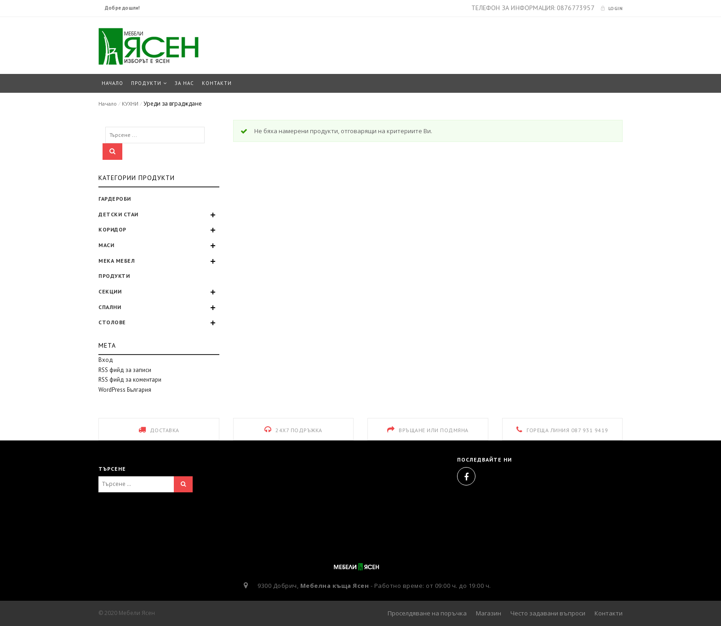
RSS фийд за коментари (129, 379)
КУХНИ (130, 103)
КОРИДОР (112, 229)
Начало (107, 103)
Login (612, 8)
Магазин (488, 613)
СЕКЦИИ (109, 291)
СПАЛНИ (109, 307)
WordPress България (124, 390)
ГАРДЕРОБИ (114, 198)
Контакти (609, 613)
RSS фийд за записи (124, 370)
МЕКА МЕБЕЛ (116, 260)
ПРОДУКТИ (114, 275)
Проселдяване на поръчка (427, 613)
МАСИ (106, 245)
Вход (105, 360)
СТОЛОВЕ (112, 322)
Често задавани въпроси (547, 613)
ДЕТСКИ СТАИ (118, 214)
